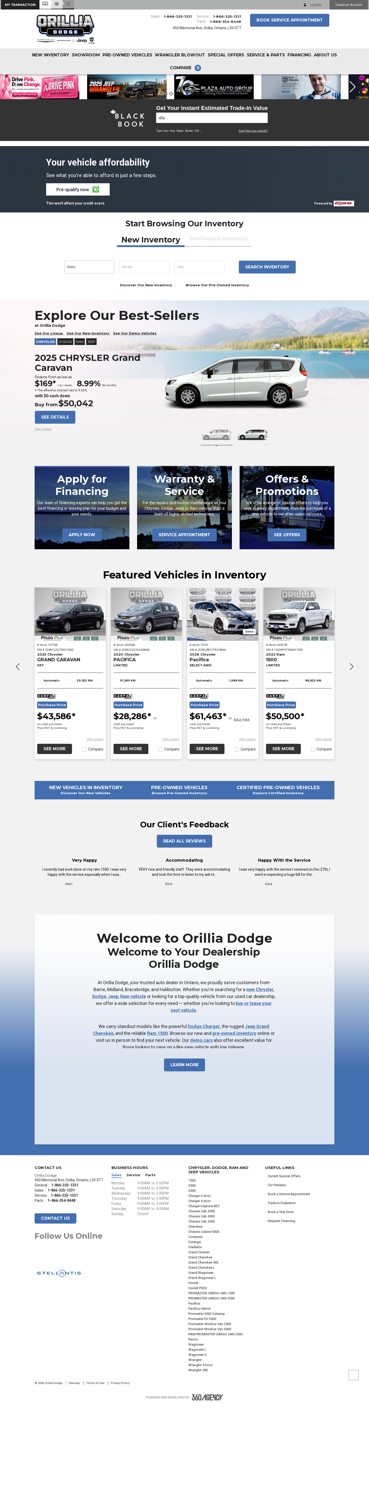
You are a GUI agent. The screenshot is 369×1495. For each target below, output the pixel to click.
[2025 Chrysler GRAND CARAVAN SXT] (70, 704)
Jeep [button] (91, 432)
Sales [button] (116, 1265)
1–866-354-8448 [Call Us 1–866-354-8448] (225, 21)
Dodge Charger (204, 1117)
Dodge (99, 1087)
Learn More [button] (184, 1155)
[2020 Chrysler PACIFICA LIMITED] (146, 704)
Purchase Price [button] (52, 795)
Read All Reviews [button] (184, 931)
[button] (20, 4)
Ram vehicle (133, 1087)
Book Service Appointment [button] (290, 20)
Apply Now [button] (82, 625)
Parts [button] (150, 1265)
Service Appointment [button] (184, 625)
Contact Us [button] (55, 1308)
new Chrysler (259, 1080)
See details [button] (55, 507)
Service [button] (133, 1265)
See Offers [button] (287, 625)
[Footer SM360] (207, 1488)
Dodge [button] (65, 432)
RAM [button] (80, 432)
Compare (95, 839)
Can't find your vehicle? (253, 221)
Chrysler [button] (45, 432)
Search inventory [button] (267, 357)
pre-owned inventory (234, 1123)
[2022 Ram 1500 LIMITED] (299, 704)
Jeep (113, 1087)
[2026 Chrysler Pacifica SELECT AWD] (222, 704)
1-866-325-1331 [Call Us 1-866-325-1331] (178, 16)
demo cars (201, 1130)
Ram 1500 (157, 1123)
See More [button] (55, 839)
